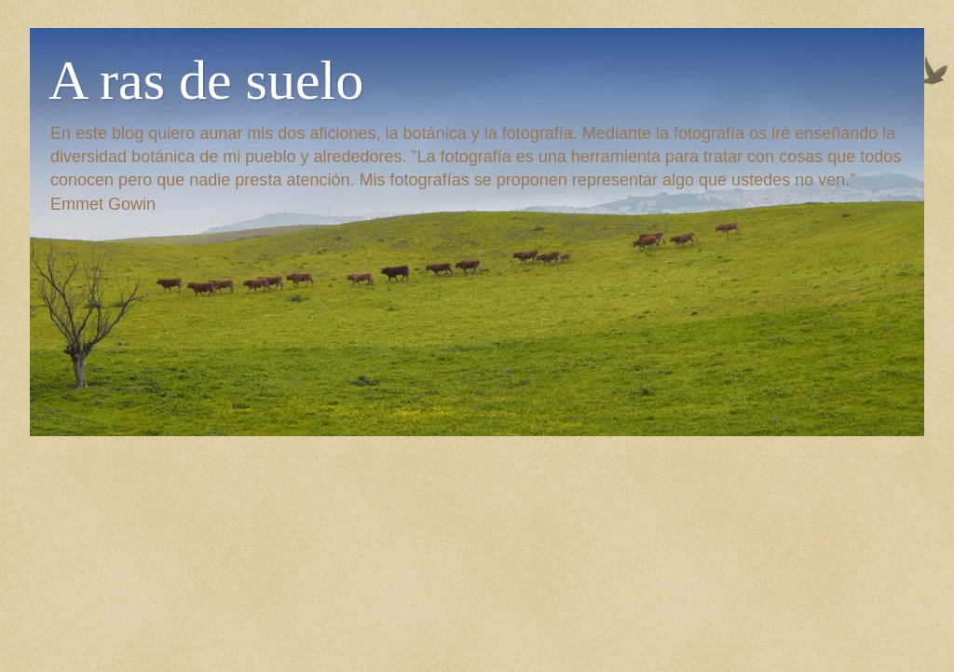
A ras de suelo (205, 80)
